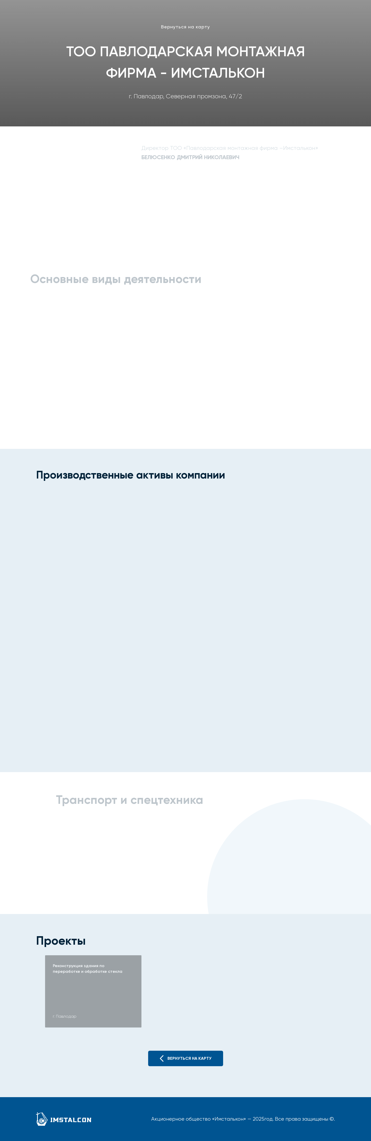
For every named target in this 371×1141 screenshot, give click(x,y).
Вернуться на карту (185, 26)
